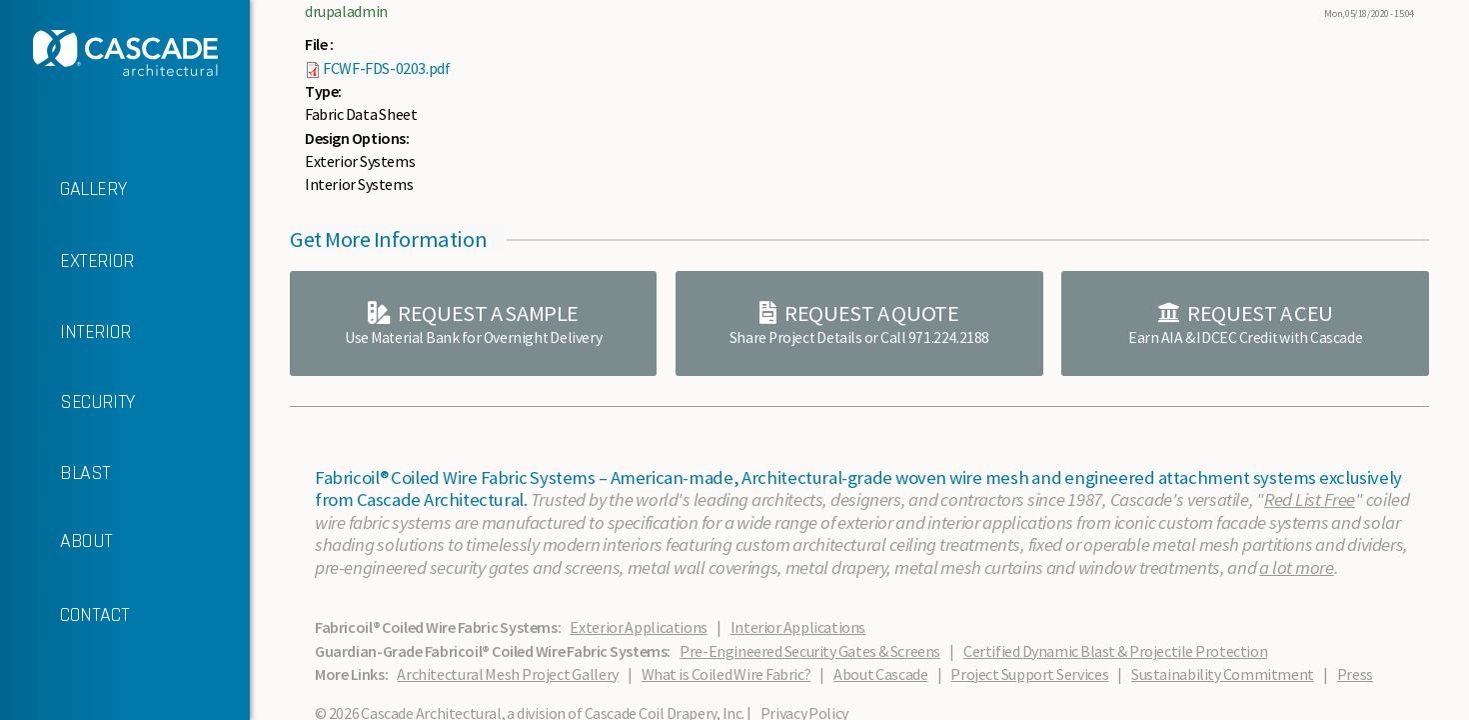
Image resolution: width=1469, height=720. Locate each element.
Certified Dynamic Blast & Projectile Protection (1115, 651)
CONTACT (64, 616)
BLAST (55, 474)
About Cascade (880, 674)
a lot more (1296, 567)
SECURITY (67, 402)
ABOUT (56, 541)
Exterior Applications (638, 627)
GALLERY (63, 190)
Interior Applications (798, 627)
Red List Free (1309, 499)
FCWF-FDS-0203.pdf (386, 68)
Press (1355, 674)
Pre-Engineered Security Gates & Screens (810, 651)
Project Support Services (1029, 674)
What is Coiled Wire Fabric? (726, 674)
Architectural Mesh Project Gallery (507, 674)
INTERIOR (65, 332)
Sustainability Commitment (1222, 674)
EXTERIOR (67, 261)
